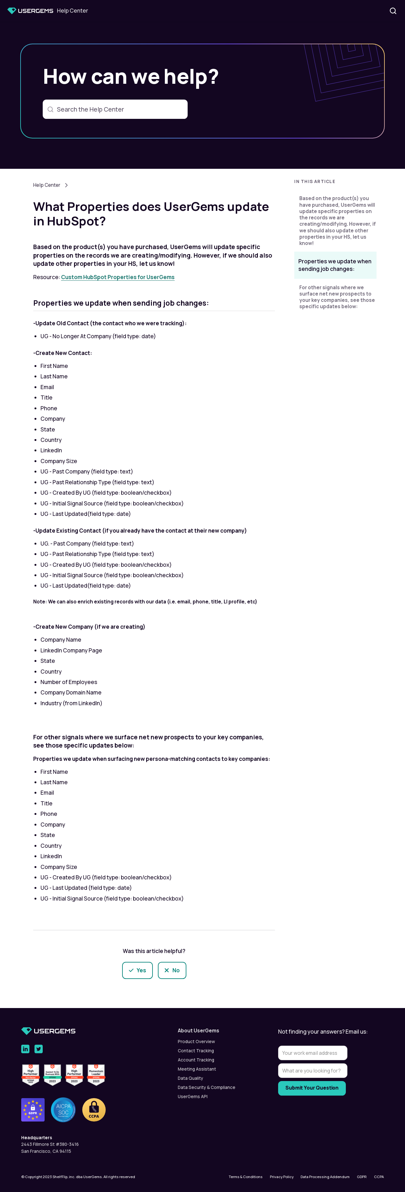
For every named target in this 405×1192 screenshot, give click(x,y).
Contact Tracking (196, 1051)
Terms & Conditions (246, 1176)
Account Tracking (196, 1060)
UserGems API (193, 1096)
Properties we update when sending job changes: (334, 265)
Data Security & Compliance (206, 1087)
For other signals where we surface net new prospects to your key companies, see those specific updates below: (337, 297)
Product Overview (196, 1041)
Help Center (46, 185)
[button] (335, 183)
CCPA (379, 1176)
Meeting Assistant (197, 1069)
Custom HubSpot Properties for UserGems (118, 277)
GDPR (362, 1176)
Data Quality (190, 1078)
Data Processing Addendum (325, 1176)
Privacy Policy (282, 1176)
